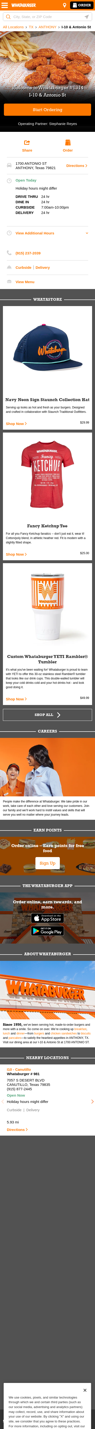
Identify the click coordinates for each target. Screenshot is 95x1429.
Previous (2, 1100)
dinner (20, 1033)
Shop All (44, 715)
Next (92, 1100)
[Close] (85, 1397)
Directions (75, 166)
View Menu (25, 282)
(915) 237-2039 (28, 253)
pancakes (15, 1038)
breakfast (80, 1029)
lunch (6, 1033)
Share (27, 146)
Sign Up (47, 863)
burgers (39, 1033)
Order (82, 5)
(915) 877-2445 (19, 1089)
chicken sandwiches (64, 1033)
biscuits (86, 1033)
